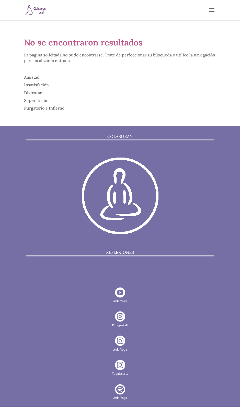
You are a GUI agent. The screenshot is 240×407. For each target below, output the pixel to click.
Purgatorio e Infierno (44, 108)
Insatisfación (36, 84)
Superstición (36, 100)
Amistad (32, 77)
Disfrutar (33, 92)
